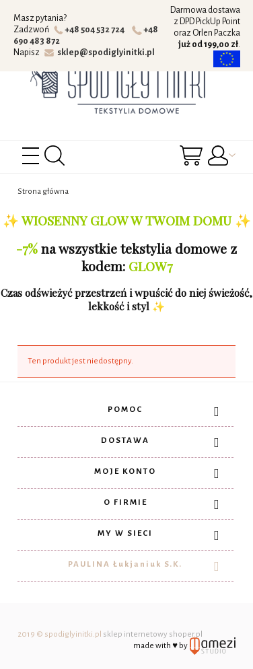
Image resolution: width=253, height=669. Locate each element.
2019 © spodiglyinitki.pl (59, 634)
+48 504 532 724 (91, 29)
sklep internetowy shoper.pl (153, 634)
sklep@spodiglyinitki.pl (99, 52)
